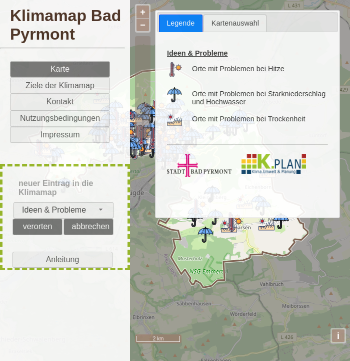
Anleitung (63, 259)
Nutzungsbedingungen (60, 118)
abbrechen (91, 226)
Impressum (60, 134)
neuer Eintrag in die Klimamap (55, 188)
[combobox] (64, 210)
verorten (37, 226)
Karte (60, 69)
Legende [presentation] (180, 23)
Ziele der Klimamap (60, 85)
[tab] (180, 23)
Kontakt (60, 101)
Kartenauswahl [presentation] (235, 23)
